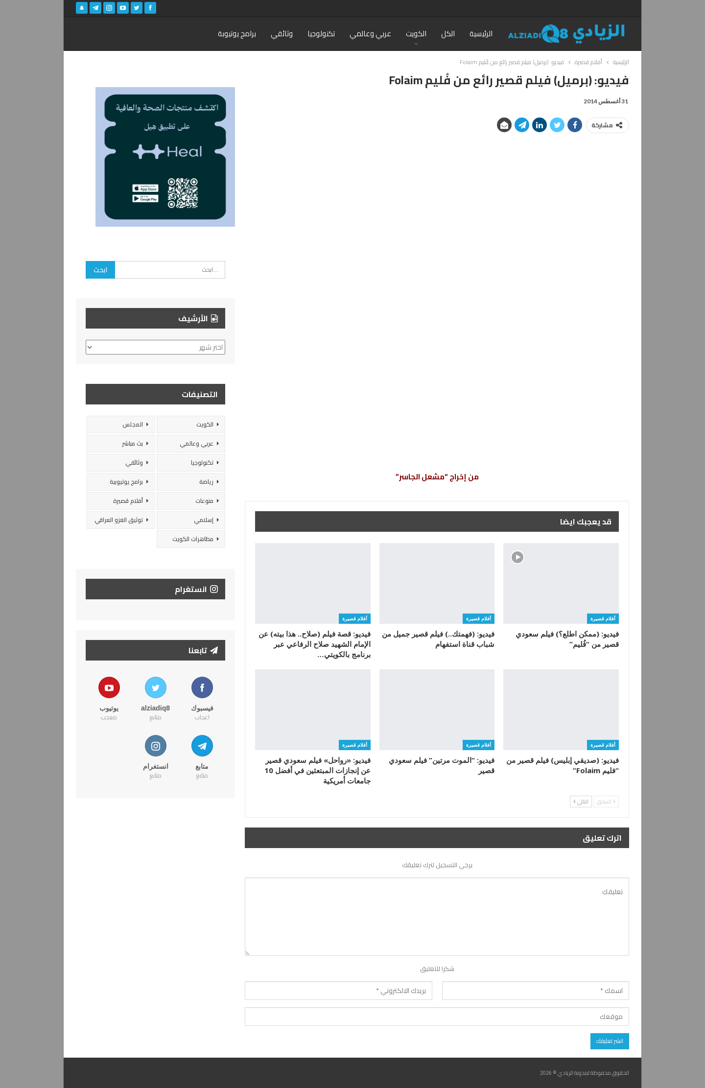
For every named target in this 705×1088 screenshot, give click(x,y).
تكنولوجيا (321, 33)
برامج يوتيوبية (126, 481)
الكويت (416, 33)
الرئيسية (481, 33)
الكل (448, 33)
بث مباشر (132, 443)
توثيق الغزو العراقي (118, 519)
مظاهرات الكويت (192, 538)
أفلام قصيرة (602, 618)
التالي (580, 801)
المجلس (132, 424)
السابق (606, 801)
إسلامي (203, 519)
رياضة (206, 481)
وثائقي (282, 33)
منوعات (204, 500)
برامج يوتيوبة (237, 33)
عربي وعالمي (370, 33)
